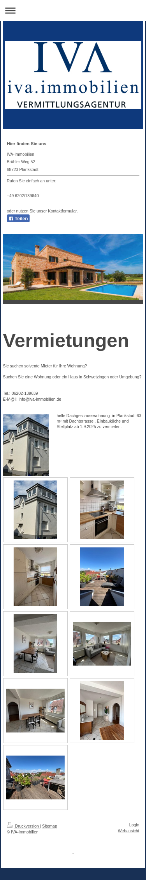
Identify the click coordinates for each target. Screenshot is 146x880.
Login (134, 824)
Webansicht (128, 830)
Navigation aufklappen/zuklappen (73, 10)
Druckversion (23, 826)
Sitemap (49, 826)
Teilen (18, 218)
